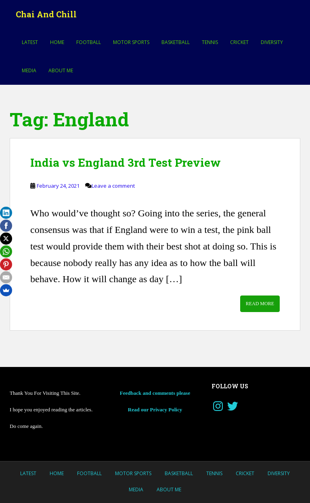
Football (88, 42)
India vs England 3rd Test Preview (125, 162)
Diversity (272, 42)
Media (29, 70)
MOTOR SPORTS (131, 42)
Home (57, 42)
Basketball (175, 42)
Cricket (239, 42)
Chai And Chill (46, 14)
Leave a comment (113, 185)
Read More (260, 303)
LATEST (30, 42)
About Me (60, 70)
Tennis (210, 42)
